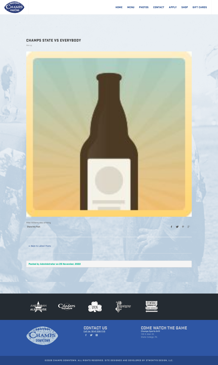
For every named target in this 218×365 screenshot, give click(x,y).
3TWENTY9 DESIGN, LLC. (159, 360)
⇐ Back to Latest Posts (40, 246)
